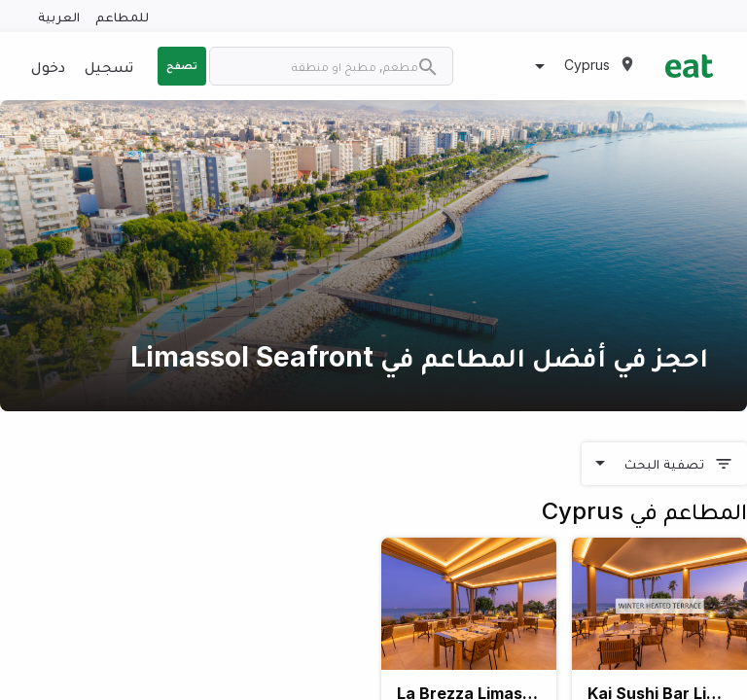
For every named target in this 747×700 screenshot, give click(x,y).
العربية (59, 16)
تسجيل (109, 66)
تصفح (181, 65)
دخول (48, 66)
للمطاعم (122, 16)
